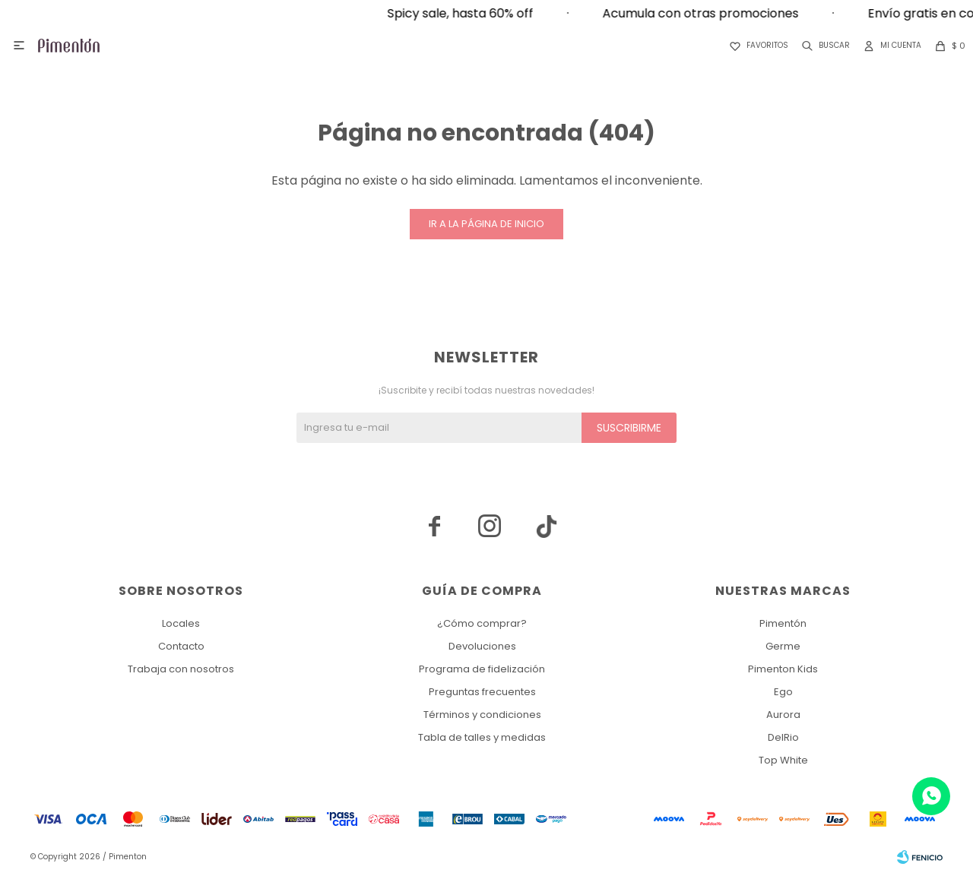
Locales (181, 623)
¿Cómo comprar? (482, 623)
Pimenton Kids (783, 669)
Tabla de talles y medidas (482, 737)
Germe (782, 646)
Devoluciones (482, 646)
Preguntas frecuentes (482, 692)
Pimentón (783, 623)
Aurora (783, 714)
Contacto (181, 646)
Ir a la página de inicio (486, 224)
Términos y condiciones (482, 714)
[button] (823, 46)
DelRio (783, 737)
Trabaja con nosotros (181, 669)
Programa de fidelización (482, 669)
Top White (783, 760)
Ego (783, 692)
